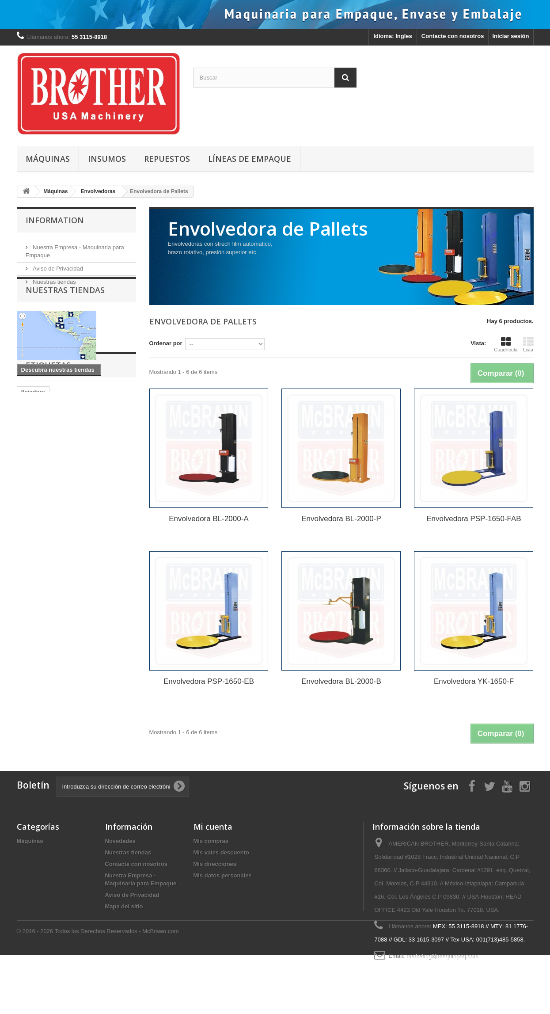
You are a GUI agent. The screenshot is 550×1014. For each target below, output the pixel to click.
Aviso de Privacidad (57, 265)
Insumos (107, 158)
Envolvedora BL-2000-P (341, 519)
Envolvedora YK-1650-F (474, 681)
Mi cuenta (212, 826)
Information (55, 220)
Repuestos (167, 158)
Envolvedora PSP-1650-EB (208, 681)
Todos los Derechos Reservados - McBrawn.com (116, 990)
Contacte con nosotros (452, 36)
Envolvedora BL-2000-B (341, 681)
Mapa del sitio (124, 906)
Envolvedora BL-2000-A (209, 519)
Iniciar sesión (510, 36)
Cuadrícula (505, 344)
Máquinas (48, 158)
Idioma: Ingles (392, 36)
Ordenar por (165, 343)
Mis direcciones (215, 864)
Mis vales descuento (221, 852)
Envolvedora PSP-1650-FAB (473, 519)
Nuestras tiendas (53, 278)
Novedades (120, 841)
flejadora (33, 450)
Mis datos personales (222, 875)
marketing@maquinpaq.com (442, 956)
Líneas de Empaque (249, 158)
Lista (528, 344)
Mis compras (210, 841)
